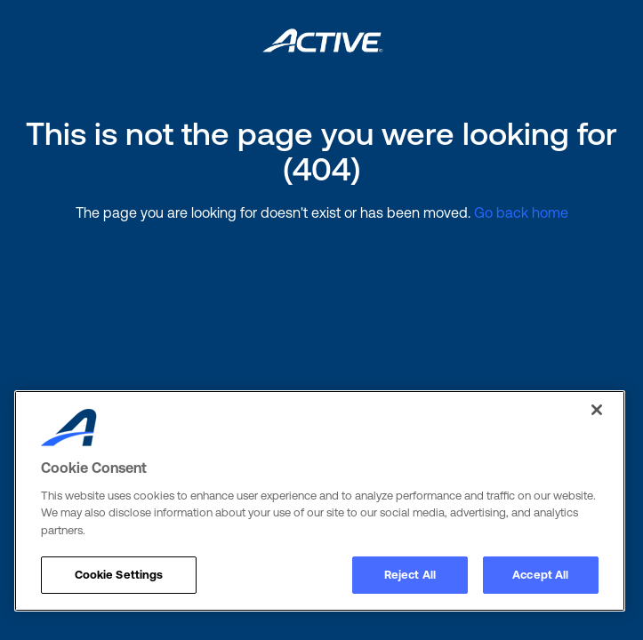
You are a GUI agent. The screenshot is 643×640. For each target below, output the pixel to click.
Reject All (410, 574)
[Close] (596, 409)
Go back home (521, 212)
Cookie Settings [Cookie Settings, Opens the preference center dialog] (119, 574)
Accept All (540, 574)
